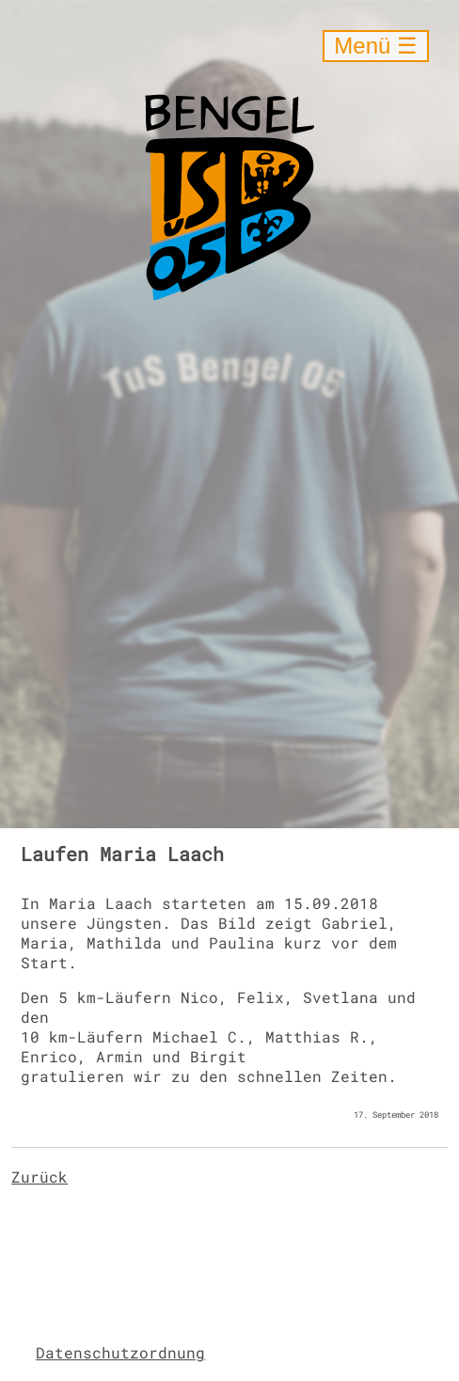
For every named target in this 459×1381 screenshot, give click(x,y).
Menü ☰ (376, 45)
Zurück (39, 1176)
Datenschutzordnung (120, 1352)
